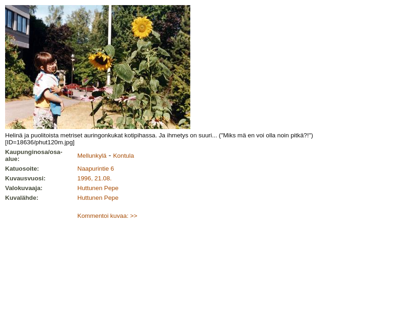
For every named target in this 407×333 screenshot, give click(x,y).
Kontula (123, 155)
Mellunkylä (91, 155)
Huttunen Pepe (98, 188)
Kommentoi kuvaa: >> (107, 215)
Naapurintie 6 (95, 168)
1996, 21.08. (94, 178)
